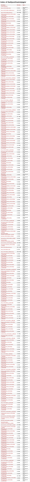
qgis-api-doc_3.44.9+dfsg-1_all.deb (8, 415)
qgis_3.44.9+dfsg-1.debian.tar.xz (7, 251)
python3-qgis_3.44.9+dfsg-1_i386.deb (8, 333)
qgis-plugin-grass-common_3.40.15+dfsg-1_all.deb (7, 234)
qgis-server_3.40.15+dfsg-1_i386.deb (8, 109)
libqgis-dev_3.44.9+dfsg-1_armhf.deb (8, 369)
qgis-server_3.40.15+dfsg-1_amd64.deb (6, 211)
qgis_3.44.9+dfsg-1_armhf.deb (7, 402)
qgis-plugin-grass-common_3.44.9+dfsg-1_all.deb (7, 423)
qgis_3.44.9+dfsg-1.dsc (5, 249)
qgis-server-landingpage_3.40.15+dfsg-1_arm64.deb (6, 66)
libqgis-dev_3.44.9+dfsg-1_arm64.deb (8, 269)
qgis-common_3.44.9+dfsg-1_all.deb (8, 424)
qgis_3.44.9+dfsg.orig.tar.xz (6, 247)
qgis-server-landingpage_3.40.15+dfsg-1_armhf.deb (6, 174)
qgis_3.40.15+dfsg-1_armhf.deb (7, 149)
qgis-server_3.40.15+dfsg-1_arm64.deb (6, 55)
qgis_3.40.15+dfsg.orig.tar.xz (6, 12)
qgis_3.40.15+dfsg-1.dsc (6, 8)
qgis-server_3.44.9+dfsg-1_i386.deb (8, 338)
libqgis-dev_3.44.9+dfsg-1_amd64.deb (6, 449)
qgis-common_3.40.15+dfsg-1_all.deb (8, 242)
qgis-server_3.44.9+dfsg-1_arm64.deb (6, 283)
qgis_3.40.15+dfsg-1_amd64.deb (7, 220)
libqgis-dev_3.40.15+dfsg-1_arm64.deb (6, 24)
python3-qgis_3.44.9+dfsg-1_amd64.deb (6, 476)
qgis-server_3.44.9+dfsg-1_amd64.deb (6, 456)
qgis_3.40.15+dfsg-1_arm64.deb (7, 56)
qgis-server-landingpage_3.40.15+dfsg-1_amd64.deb (6, 217)
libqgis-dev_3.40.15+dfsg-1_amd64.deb (6, 182)
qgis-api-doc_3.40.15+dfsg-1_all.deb (8, 238)
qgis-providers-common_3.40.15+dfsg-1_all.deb (7, 241)
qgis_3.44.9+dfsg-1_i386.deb (6, 353)
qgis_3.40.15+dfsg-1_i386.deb (7, 100)
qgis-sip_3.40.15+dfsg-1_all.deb (7, 236)
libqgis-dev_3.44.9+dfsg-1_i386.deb (8, 320)
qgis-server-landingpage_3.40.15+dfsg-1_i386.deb (6, 107)
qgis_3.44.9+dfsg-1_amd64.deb (7, 460)
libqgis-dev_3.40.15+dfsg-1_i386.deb (8, 77)
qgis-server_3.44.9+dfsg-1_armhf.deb (8, 411)
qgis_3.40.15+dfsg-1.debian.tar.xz (7, 10)
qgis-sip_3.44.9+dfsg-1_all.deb (7, 420)
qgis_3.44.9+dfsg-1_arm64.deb (7, 302)
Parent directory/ (4, 6)
